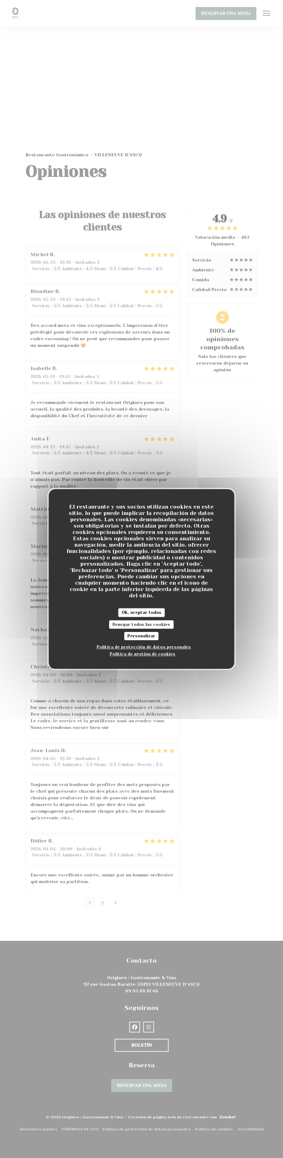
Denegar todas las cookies (141, 624)
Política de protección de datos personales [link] (144, 647)
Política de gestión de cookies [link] (142, 654)
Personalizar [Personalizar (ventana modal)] (141, 636)
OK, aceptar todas (141, 612)
